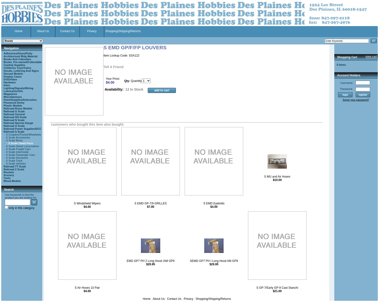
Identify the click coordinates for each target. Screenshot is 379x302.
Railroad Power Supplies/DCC (22, 128)
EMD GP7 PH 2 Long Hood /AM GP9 (151, 261)
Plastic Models (13, 105)
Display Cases (13, 76)
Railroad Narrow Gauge (18, 123)
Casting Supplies (14, 65)
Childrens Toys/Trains (17, 67)
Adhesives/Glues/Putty (18, 53)
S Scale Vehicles (16, 163)
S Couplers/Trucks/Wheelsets (23, 134)
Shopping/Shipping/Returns (123, 31)
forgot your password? (356, 99)
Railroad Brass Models (18, 108)
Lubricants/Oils (13, 91)
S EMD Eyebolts (213, 203)
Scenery (9, 175)
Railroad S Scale (14, 131)
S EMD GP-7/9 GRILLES (150, 203)
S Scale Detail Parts (20, 143)
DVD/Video (10, 79)
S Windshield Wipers (87, 203)
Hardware (10, 82)
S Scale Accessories (18, 137)
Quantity (136, 81)
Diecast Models (13, 73)
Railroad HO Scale (15, 117)
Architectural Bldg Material (20, 56)
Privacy (91, 31)
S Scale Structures (17, 157)
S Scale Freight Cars (18, 149)
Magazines (10, 94)
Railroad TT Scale (15, 166)
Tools (7, 178)
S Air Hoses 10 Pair (87, 287)
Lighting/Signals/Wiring (18, 88)
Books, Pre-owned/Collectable (23, 62)
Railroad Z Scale (14, 169)
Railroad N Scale (14, 120)
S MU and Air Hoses (277, 176)
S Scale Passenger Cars (20, 154)
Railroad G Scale (14, 111)
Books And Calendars (17, 59)
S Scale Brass (14, 140)
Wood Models (12, 181)
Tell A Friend (113, 67)
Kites (7, 85)
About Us (43, 31)
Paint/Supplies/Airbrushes (20, 99)
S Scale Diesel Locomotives (22, 146)
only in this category (19, 208)
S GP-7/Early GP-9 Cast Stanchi (277, 287)
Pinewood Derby (14, 102)
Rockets (9, 172)
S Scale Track (14, 160)
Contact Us (67, 31)
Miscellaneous (13, 96)
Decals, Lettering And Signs (21, 70)
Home (18, 31)
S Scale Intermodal (17, 152)
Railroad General (14, 114)
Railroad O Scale (14, 125)
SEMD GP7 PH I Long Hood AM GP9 (214, 261)
